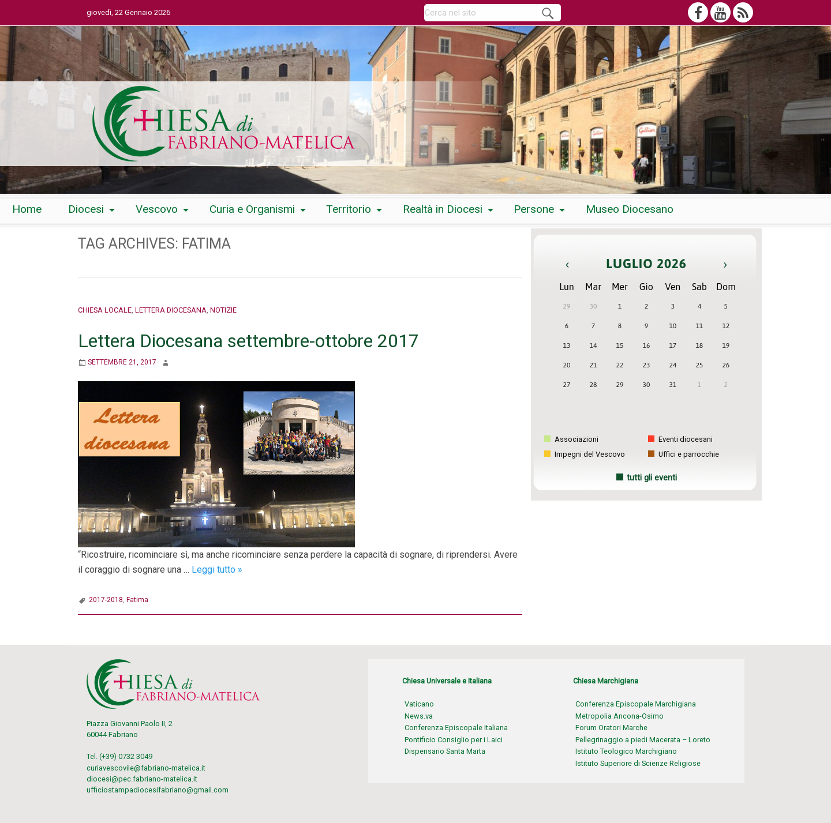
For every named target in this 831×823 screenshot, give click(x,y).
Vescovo (157, 209)
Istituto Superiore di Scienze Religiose (638, 763)
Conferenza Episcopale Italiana (456, 727)
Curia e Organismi (252, 209)
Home (27, 209)
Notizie (223, 310)
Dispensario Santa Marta (445, 751)
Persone (534, 209)
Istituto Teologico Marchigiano (626, 751)
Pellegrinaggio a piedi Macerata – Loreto (642, 739)
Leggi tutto (217, 569)
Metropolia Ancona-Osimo (619, 716)
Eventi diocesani (680, 439)
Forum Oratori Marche (611, 727)
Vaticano (419, 704)
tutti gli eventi (652, 478)
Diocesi (86, 209)
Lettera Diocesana (171, 310)
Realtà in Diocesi (442, 209)
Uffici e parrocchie (683, 454)
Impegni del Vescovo (584, 454)
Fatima (137, 600)
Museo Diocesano (629, 209)
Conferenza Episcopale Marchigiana (635, 704)
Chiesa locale (105, 310)
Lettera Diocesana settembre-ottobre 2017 (248, 341)
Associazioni (571, 439)
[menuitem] (27, 210)
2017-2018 (106, 600)
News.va (419, 716)
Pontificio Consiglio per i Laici (454, 739)
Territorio (348, 209)
